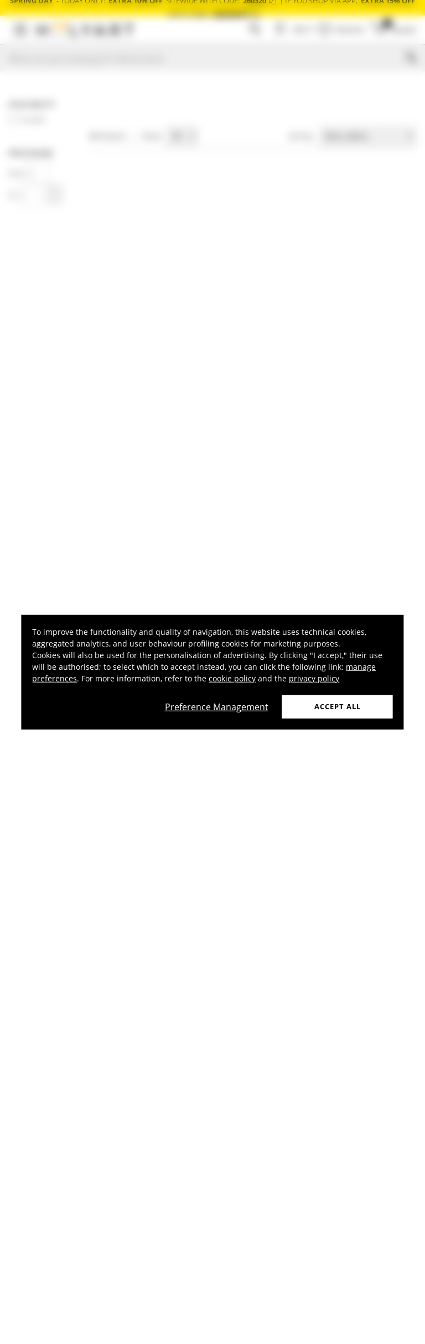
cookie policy (232, 678)
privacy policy (314, 678)
